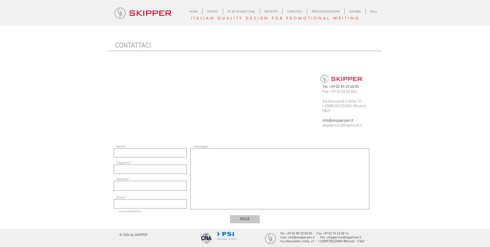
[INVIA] (245, 219)
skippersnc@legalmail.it (342, 125)
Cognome (123, 163)
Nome (121, 146)
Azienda (122, 179)
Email (121, 197)
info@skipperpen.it (337, 120)
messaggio (201, 146)
